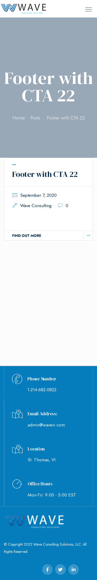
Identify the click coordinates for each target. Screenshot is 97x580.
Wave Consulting (35, 205)
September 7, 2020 (38, 195)
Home (18, 118)
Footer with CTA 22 (45, 174)
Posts (35, 118)
